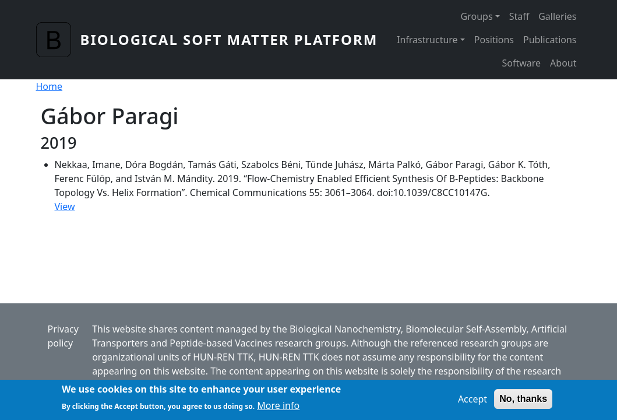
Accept (472, 401)
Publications (549, 39)
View (65, 206)
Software (521, 63)
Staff (519, 16)
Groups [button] (477, 16)
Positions (494, 39)
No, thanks (523, 401)
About (563, 63)
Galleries (557, 16)
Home (49, 86)
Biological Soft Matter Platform (229, 39)
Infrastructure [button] (427, 39)
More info (278, 408)
